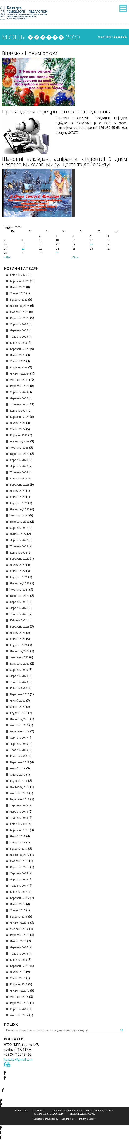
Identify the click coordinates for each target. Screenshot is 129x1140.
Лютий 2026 (17, 287)
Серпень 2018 (19, 805)
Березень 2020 (19, 694)
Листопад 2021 (19, 583)
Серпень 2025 (19, 324)
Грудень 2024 (19, 367)
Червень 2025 (19, 330)
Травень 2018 (19, 818)
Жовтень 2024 (19, 380)
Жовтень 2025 (19, 312)
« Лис (7, 257)
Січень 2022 (17, 571)
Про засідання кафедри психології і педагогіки (56, 111)
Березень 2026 (19, 281)
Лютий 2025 (17, 355)
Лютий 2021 (17, 632)
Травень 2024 (19, 404)
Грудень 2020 (19, 645)
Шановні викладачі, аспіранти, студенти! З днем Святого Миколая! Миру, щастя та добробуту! (64, 161)
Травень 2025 (19, 336)
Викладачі (21, 1110)
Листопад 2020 (19, 651)
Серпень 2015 (19, 1009)
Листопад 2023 (19, 441)
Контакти (38, 1110)
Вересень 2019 (19, 731)
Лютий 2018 (17, 836)
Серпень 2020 (19, 670)
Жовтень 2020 (19, 657)
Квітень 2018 (18, 824)
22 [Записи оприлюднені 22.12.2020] (22, 248)
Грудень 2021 (19, 577)
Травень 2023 (19, 472)
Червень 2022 (19, 540)
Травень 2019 (19, 750)
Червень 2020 (19, 676)
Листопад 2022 (19, 509)
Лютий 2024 (17, 423)
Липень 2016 (18, 941)
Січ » (75, 257)
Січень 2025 (17, 361)
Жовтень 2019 (19, 725)
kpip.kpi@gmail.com (18, 1059)
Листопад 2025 (19, 306)
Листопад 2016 (19, 922)
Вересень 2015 (19, 1003)
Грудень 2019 (19, 713)
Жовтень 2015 (19, 996)
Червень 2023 (19, 466)
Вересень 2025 (19, 318)
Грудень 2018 (19, 781)
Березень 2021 (19, 626)
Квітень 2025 (18, 343)
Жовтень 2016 (19, 929)
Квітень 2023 (18, 478)
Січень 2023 (17, 497)
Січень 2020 (17, 707)
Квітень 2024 (18, 410)
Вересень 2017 (19, 867)
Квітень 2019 (18, 756)
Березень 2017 (19, 898)
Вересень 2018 (19, 799)
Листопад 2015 (19, 990)
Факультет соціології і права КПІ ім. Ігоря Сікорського (82, 1110)
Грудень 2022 (19, 503)
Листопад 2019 (19, 719)
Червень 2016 (19, 947)
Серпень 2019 (19, 737)
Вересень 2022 (19, 521)
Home (101, 37)
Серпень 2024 (19, 392)
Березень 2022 (19, 558)
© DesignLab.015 (67, 1119)
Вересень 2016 (19, 935)
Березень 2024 (19, 417)
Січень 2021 (17, 639)
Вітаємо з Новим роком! (30, 53)
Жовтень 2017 (19, 861)
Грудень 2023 (19, 435)
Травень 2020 (19, 682)
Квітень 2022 (18, 552)
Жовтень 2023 (19, 447)
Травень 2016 (19, 953)
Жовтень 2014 (19, 1015)
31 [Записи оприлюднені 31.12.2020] (57, 253)
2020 (108, 37)
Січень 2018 (17, 842)
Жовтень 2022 (19, 515)
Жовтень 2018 (19, 793)
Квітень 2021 (18, 620)
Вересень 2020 (19, 663)
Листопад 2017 (19, 855)
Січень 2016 (17, 978)
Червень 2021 (19, 608)
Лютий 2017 (17, 904)
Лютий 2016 (17, 972)
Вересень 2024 (19, 386)
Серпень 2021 (19, 602)
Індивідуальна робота (82, 1113)
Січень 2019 (17, 774)
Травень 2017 (19, 885)
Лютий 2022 (17, 565)
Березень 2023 (19, 484)
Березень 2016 (19, 966)
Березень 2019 (19, 762)
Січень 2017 (17, 910)
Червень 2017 (19, 879)
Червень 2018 (19, 811)
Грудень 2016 (19, 916)
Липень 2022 (18, 534)
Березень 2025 (19, 349)
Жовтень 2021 (19, 589)
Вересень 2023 (19, 454)
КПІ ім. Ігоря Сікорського (49, 1113)
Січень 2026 (17, 293)
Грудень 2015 (19, 984)
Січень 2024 (17, 429)
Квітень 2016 (18, 959)
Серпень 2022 (19, 528)
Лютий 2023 (17, 491)
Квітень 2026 (18, 275)
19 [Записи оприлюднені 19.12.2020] (91, 244)
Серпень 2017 (19, 873)
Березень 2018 (19, 830)
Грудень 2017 (19, 848)
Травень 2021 (19, 614)
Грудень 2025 (19, 299)
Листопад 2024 (19, 373)
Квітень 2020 (18, 688)
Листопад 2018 (19, 787)
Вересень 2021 (19, 595)
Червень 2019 (19, 744)
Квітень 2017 (18, 892)
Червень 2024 (19, 398)
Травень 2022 (19, 546)
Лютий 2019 (17, 768)
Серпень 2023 (19, 460)
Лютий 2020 (17, 700)
